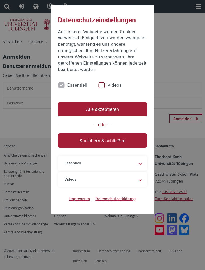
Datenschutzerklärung (115, 198)
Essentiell (77, 85)
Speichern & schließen (102, 140)
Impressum (79, 198)
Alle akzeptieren (102, 109)
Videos (115, 85)
